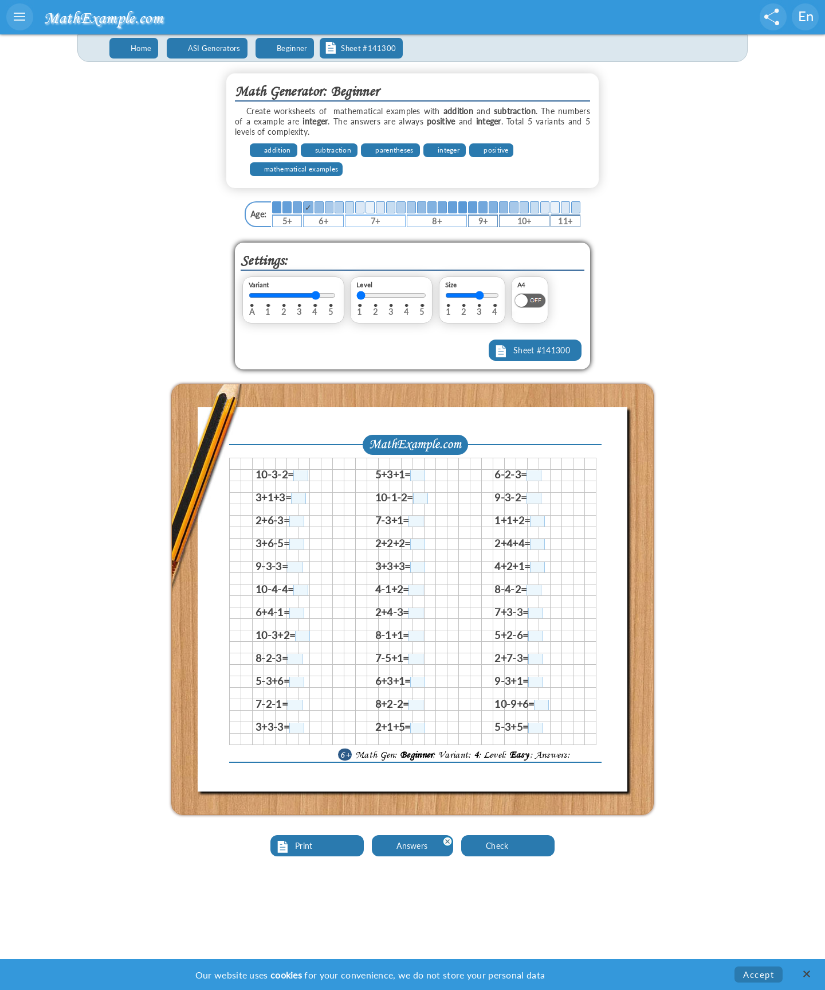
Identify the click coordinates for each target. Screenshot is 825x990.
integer (448, 150)
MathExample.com (103, 17)
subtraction (333, 150)
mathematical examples (301, 169)
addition (277, 150)
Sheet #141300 (541, 350)
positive (496, 150)
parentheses (394, 150)
